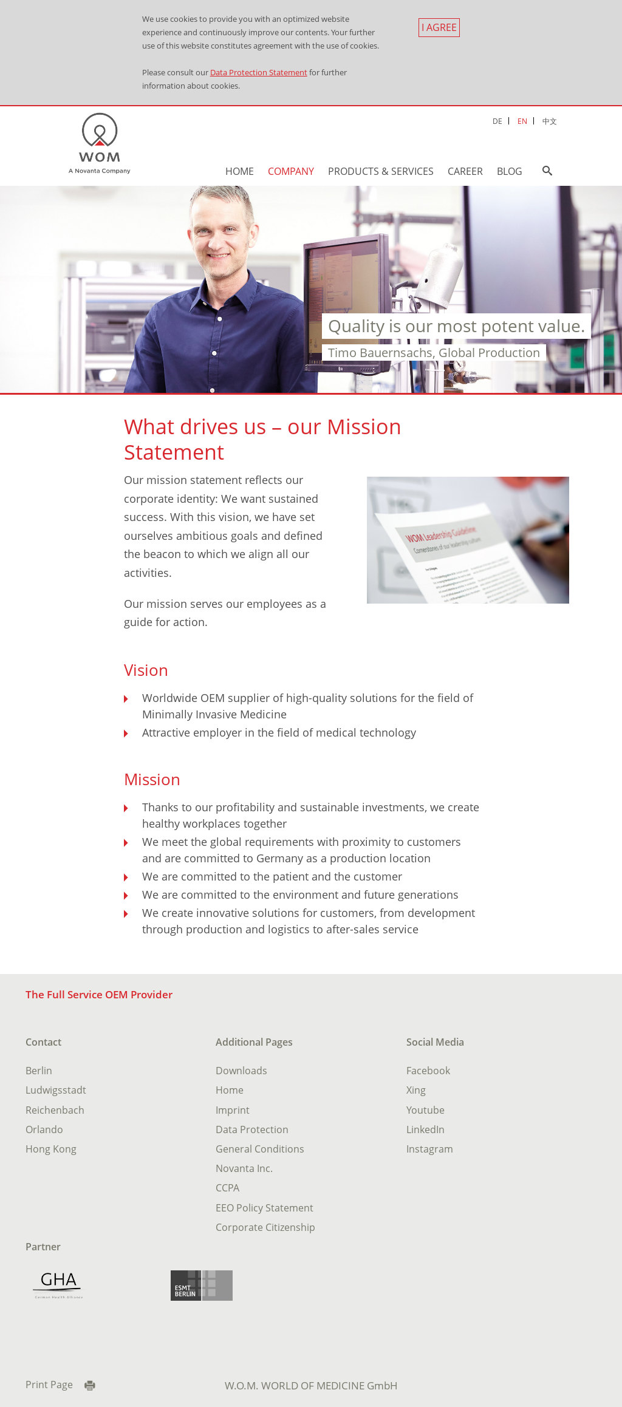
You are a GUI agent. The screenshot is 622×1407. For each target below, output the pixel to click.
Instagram (429, 1149)
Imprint (233, 1110)
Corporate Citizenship (265, 1227)
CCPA (227, 1187)
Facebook (428, 1070)
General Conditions (260, 1149)
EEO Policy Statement (264, 1208)
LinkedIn (425, 1129)
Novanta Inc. (244, 1168)
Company (291, 171)
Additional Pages (254, 1042)
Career (465, 171)
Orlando (44, 1129)
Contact (43, 1042)
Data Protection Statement (258, 72)
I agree (439, 27)
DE (497, 121)
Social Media (435, 1042)
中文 (549, 121)
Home (239, 171)
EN (522, 121)
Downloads (241, 1070)
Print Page (49, 1384)
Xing (416, 1090)
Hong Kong (51, 1149)
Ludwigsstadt (56, 1090)
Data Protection (252, 1129)
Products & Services (381, 171)
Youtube (425, 1110)
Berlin (39, 1070)
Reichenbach (55, 1110)
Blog (509, 171)
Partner (43, 1246)
